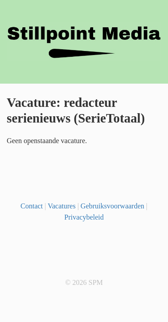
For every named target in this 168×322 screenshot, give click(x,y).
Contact (32, 206)
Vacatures (61, 206)
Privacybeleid (84, 217)
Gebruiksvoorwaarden (112, 206)
